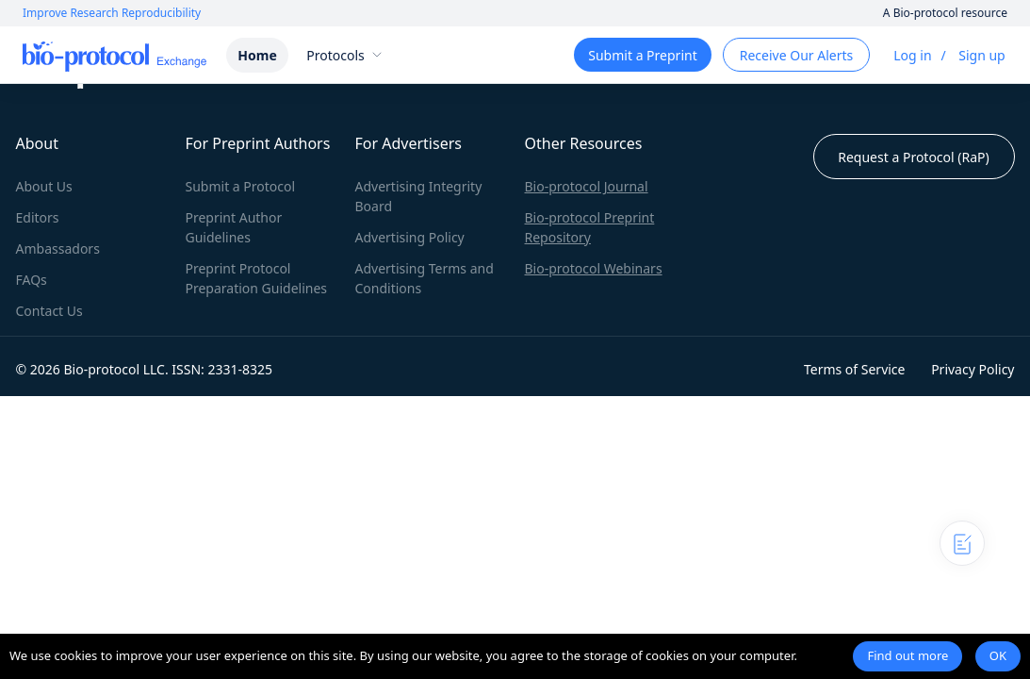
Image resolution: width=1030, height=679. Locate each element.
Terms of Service (855, 369)
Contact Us (49, 311)
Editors (37, 217)
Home (256, 55)
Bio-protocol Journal (586, 186)
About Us (44, 186)
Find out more (907, 655)
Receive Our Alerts (796, 55)
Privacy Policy (972, 369)
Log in (912, 55)
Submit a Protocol (241, 186)
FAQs (31, 280)
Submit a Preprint (642, 55)
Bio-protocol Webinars (593, 268)
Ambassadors (58, 248)
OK (997, 655)
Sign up (981, 55)
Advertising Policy (410, 237)
